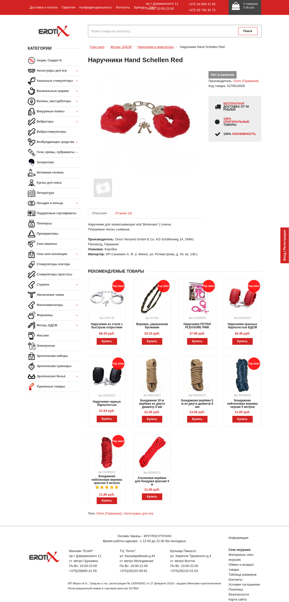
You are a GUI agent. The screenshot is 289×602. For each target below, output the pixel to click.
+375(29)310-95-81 (133, 571)
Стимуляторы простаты (50, 274)
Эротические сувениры (49, 366)
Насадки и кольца (54, 203)
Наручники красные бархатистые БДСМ (242, 325)
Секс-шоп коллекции (54, 254)
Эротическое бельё (54, 377)
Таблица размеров (242, 574)
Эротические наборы (48, 356)
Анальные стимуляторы (54, 81)
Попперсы (40, 223)
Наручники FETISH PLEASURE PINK (197, 325)
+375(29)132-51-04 (184, 571)
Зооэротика (41, 162)
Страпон (54, 285)
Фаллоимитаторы (54, 305)
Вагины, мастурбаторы (54, 101)
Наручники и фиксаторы (156, 47)
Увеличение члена (46, 295)
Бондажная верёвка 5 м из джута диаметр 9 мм (197, 404)
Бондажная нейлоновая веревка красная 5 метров (107, 479)
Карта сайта (238, 599)
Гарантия (68, 7)
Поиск (247, 31)
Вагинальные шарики (54, 91)
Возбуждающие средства (54, 142)
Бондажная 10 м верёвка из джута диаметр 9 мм (152, 404)
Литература (41, 193)
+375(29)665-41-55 (83, 571)
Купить (107, 341)
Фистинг (38, 336)
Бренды (140, 7)
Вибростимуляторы (47, 132)
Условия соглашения (244, 584)
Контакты (123, 7)
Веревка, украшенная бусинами (152, 325)
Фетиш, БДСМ (54, 326)
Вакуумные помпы (54, 112)
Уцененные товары (46, 386)
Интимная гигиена (46, 172)
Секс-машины (42, 244)
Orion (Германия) (246, 81)
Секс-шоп (97, 47)
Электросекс (41, 346)
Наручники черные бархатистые (107, 403)
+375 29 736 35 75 (201, 10)
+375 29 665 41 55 (201, 4)
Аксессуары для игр (54, 71)
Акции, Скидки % (45, 60)
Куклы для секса (45, 183)
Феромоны (54, 315)
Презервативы (43, 234)
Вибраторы (54, 122)
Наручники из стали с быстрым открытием (107, 325)
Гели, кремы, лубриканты (54, 152)
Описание (99, 213)
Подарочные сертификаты (52, 213)
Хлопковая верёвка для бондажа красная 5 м (152, 481)
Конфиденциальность (95, 7)
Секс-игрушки (239, 550)
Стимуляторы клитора (49, 264)
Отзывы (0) (123, 213)
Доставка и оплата (44, 7)
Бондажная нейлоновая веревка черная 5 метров (242, 404)
